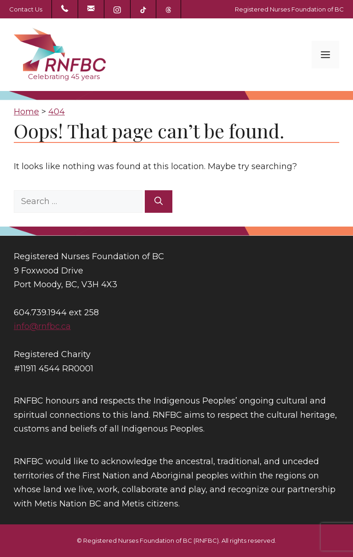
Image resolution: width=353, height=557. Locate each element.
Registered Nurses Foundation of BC (289, 9)
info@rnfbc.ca (42, 326)
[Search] (158, 201)
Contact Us (25, 9)
